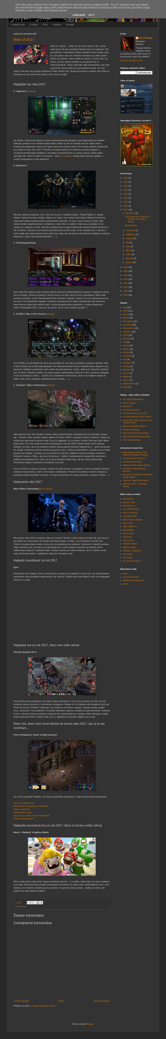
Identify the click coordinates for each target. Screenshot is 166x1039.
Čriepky (126, 366)
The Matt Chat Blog (131, 561)
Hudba (126, 377)
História (126, 339)
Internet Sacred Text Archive (135, 433)
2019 (126, 202)
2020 (126, 198)
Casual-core (128, 540)
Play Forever (128, 533)
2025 (126, 182)
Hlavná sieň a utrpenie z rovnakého (31, 806)
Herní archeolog (130, 513)
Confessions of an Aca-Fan (135, 413)
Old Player (127, 557)
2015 (126, 271)
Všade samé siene (23, 812)
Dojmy (126, 318)
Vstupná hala (18, 24)
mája (128, 246)
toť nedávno (66, 156)
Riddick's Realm (130, 544)
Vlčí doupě (127, 554)
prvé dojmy (45, 488)
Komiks (126, 352)
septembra (131, 234)
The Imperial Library (132, 440)
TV (124, 342)
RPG (125, 311)
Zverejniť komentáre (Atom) (43, 1006)
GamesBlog (128, 530)
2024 (126, 186)
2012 (126, 283)
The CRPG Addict (131, 509)
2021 (126, 194)
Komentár (127, 325)
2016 (126, 267)
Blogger (89, 1024)
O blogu (34, 24)
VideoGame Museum (132, 462)
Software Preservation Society (136, 465)
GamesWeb (128, 499)
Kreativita (127, 332)
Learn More (79, 15)
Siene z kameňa (22, 809)
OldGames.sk (129, 506)
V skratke (127, 356)
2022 (126, 190)
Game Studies (129, 403)
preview (31, 91)
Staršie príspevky (101, 1001)
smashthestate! (130, 516)
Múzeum (127, 370)
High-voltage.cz (130, 526)
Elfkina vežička (129, 547)
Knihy (125, 335)
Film (125, 359)
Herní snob (128, 523)
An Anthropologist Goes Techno (137, 417)
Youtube (57, 24)
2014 (126, 275)
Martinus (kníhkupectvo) (133, 580)
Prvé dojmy (128, 321)
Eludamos (127, 406)
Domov (61, 1001)
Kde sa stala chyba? (24, 818)
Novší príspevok (21, 1001)
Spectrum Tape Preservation (135, 480)
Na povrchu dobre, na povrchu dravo (32, 815)
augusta (130, 238)
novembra (131, 230)
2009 (126, 295)
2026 (126, 178)
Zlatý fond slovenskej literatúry (136, 436)
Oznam (126, 373)
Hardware (127, 363)
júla (128, 242)
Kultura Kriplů (129, 502)
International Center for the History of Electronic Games (135, 453)
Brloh (125, 573)
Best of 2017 (24, 39)
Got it (91, 15)
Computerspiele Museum (134, 458)
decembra (131, 213)
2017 (126, 210)
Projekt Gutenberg (131, 429)
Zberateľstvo (128, 328)
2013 (126, 279)
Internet (126, 380)
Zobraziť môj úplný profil (131, 60)
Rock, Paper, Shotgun (133, 519)
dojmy (50, 314)
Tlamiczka (127, 537)
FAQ (45, 24)
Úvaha (126, 345)
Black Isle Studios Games (134, 426)
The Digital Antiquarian (133, 399)
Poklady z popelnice (132, 551)
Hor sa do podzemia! (24, 803)
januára (129, 262)
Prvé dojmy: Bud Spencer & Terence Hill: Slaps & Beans (137, 219)
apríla (128, 250)
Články (126, 349)
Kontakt (70, 24)
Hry (24, 907)
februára (130, 258)
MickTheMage (145, 38)
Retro (125, 314)
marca (129, 254)
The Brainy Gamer (131, 410)
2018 (126, 206)
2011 (126, 287)
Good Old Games (131, 577)
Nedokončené (129, 383)
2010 (126, 291)
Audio (125, 387)
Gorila (125, 584)
